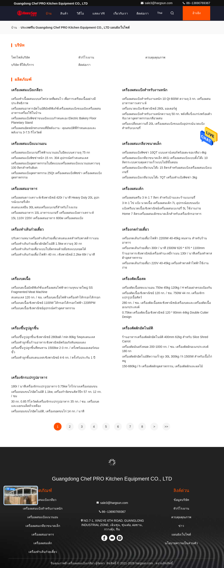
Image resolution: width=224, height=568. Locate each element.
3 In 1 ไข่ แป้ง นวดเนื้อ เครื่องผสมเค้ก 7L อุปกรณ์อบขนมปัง (160, 203)
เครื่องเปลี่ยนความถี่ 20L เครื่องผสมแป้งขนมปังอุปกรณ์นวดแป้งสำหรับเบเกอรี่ (163, 126)
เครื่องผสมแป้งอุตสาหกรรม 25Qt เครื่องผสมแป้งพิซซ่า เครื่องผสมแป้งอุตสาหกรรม (56, 175)
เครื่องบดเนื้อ (20, 279)
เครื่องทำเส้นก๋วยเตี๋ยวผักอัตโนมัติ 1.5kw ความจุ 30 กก (46, 243)
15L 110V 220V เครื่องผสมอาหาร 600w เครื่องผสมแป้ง (47, 218)
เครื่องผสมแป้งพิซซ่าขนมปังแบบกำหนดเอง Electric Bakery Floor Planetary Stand (53, 120)
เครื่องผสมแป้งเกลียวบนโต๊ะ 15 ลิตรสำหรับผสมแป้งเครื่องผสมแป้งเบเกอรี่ (167, 170)
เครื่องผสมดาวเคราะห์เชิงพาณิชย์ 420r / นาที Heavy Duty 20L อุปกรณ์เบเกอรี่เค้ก (55, 200)
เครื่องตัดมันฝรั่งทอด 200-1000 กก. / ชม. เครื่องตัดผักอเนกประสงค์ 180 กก (165, 349)
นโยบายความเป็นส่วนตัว (181, 543)
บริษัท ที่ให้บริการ (22, 64)
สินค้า (61, 13)
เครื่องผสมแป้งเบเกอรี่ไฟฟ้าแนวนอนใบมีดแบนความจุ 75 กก (50, 152)
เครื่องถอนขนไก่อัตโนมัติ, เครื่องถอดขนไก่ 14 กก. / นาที (47, 411)
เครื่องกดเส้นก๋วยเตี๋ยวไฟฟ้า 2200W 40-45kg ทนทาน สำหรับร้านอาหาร (164, 240)
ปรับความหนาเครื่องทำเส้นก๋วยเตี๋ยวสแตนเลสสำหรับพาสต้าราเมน (55, 238)
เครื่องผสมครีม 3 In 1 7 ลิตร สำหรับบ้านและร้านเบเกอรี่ (158, 197)
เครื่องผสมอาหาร (24, 189)
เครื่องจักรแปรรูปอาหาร (29, 377)
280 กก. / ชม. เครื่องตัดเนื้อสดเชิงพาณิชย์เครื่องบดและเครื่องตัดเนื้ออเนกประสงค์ (166, 305)
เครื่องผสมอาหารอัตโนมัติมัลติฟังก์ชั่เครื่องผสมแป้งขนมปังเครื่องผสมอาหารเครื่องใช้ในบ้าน (56, 111)
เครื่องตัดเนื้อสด (134, 279)
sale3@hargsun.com (156, 3)
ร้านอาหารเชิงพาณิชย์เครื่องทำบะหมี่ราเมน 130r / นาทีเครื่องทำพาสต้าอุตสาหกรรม (167, 255)
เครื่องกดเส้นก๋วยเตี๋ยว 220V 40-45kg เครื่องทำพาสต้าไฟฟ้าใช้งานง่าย (165, 265)
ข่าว (181, 526)
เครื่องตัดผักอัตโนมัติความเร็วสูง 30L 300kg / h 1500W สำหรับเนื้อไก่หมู (167, 358)
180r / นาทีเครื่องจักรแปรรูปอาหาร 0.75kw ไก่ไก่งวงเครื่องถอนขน (54, 386)
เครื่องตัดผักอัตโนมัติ (137, 328)
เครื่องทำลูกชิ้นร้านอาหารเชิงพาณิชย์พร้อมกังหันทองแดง (48, 342)
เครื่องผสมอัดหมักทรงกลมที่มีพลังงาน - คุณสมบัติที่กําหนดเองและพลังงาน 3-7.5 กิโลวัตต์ (53, 130)
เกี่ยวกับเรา (118, 13)
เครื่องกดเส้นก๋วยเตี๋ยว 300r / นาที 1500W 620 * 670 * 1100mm (163, 248)
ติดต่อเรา (140, 13)
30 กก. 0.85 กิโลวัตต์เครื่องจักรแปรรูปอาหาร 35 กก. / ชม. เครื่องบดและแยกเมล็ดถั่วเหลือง (55, 404)
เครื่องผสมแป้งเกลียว (26, 90)
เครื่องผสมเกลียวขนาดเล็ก (141, 144)
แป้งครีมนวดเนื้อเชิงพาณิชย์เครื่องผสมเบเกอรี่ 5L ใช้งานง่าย (161, 208)
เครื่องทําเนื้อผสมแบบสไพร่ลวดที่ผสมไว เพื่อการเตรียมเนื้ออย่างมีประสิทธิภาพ (53, 101)
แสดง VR (96, 13)
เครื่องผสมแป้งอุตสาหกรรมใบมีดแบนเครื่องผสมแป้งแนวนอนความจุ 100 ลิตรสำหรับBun (55, 165)
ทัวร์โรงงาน (86, 57)
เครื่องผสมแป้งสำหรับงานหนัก (144, 90)
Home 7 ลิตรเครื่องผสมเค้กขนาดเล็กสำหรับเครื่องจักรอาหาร (162, 213)
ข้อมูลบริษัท (181, 500)
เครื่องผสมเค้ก (132, 189)
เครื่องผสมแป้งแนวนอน (28, 144)
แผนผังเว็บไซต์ (181, 534)
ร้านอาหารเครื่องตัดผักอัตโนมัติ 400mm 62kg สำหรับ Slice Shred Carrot (165, 339)
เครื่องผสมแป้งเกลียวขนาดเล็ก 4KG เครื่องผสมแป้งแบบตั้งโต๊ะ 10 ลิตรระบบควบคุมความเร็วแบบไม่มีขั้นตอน (165, 160)
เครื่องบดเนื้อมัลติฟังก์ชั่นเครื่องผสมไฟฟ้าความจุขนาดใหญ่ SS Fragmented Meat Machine (52, 290)
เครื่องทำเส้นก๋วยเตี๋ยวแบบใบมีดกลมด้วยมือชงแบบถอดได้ (48, 249)
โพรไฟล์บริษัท (20, 57)
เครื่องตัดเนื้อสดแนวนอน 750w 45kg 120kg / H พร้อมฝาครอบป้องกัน (167, 287)
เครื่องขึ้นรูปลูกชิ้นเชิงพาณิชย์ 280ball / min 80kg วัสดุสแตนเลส (53, 337)
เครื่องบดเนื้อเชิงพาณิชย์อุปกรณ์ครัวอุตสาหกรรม (43, 308)
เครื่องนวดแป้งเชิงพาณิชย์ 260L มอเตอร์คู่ (149, 108)
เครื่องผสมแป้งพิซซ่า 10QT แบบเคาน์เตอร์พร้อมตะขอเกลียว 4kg (164, 152)
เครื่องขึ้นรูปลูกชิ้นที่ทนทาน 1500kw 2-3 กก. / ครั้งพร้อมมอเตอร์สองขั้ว (55, 350)
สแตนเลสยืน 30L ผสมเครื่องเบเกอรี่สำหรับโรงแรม (44, 207)
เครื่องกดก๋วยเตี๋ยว (135, 229)
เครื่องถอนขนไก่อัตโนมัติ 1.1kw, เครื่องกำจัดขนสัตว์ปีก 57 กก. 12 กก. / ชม (56, 394)
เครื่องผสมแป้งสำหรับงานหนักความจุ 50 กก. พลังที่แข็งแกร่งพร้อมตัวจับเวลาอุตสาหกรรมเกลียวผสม (167, 116)
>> (166, 426)
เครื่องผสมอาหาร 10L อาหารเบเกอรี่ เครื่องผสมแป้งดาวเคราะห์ (52, 212)
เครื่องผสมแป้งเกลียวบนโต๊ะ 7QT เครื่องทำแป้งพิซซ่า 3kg (159, 177)
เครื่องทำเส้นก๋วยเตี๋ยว (27, 229)
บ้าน (46, 13)
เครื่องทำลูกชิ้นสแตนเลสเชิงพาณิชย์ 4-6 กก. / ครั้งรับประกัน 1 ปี (53, 357)
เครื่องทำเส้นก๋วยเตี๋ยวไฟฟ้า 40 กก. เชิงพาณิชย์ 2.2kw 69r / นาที (53, 254)
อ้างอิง (196, 13)
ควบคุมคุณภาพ (155, 57)
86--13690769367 (196, 3)
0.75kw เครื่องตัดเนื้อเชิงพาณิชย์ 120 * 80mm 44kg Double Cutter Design (165, 315)
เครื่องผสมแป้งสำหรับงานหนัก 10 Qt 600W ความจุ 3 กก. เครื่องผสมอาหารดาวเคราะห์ (166, 101)
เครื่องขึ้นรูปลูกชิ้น (24, 328)
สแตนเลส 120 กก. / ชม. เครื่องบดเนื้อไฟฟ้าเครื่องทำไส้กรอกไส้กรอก (55, 297)
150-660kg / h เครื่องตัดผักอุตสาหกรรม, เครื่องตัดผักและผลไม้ (162, 366)
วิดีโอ (77, 13)
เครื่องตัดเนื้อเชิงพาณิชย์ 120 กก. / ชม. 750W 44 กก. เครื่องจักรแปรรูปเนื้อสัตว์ (163, 295)
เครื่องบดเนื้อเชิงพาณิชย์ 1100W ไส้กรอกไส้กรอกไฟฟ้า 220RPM (53, 302)
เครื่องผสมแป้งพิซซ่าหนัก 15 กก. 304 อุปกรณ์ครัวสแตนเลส (49, 158)
